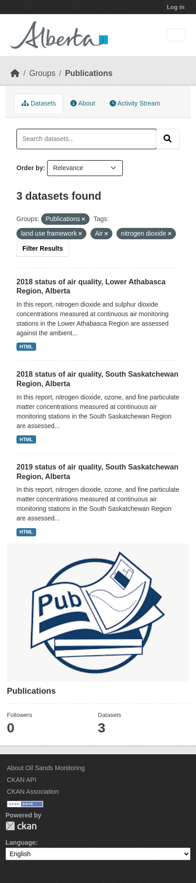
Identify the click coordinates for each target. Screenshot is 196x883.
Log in (176, 7)
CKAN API (22, 779)
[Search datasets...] (86, 139)
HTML (26, 346)
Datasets (38, 103)
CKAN (21, 826)
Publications (88, 73)
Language (20, 842)
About (82, 103)
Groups (42, 73)
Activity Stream (135, 103)
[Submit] (168, 139)
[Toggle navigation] (176, 35)
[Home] (15, 73)
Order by (29, 168)
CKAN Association (33, 791)
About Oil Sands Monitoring (46, 768)
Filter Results (42, 248)
